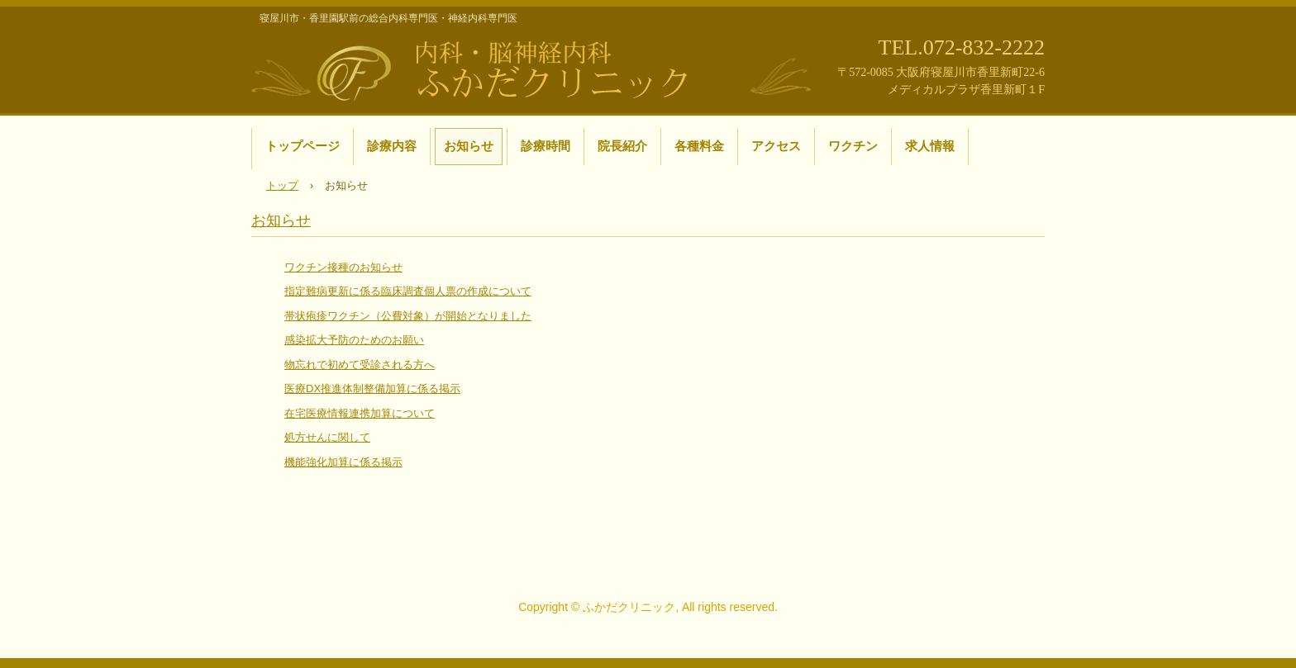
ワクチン (853, 146)
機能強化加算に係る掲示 (343, 462)
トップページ (302, 146)
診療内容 (392, 146)
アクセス (776, 146)
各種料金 (699, 146)
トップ (282, 185)
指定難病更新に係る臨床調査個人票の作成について (407, 291)
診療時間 (545, 146)
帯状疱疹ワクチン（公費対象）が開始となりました (407, 316)
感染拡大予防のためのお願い (354, 340)
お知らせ (468, 146)
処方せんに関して (327, 437)
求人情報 (930, 146)
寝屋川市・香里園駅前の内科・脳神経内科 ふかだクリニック (532, 68)
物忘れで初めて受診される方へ (359, 364)
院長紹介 (622, 146)
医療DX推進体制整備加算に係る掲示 (372, 388)
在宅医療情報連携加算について (359, 413)
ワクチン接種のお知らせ (343, 267)
